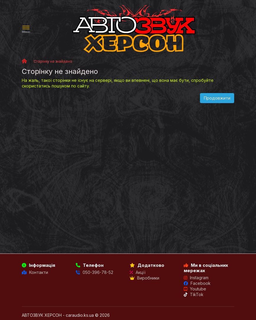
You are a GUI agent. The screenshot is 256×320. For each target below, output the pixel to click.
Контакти (35, 272)
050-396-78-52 (94, 272)
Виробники (144, 277)
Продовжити (217, 97)
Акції (137, 272)
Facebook (197, 283)
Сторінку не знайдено (53, 61)
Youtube (195, 288)
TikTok (194, 294)
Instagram (196, 277)
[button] (26, 29)
